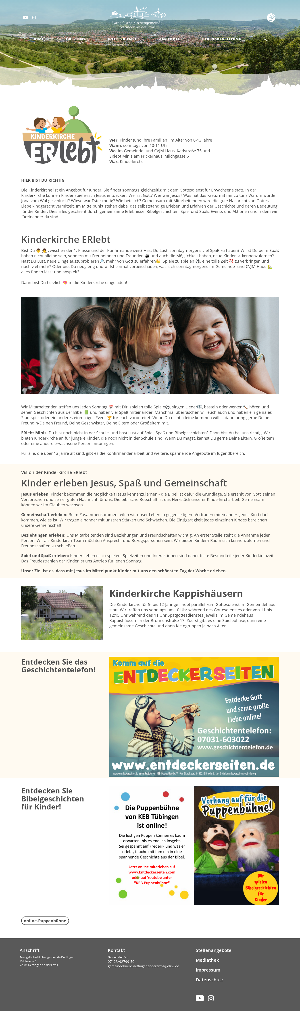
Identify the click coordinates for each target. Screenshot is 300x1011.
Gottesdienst (122, 39)
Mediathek (207, 960)
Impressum (208, 970)
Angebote (169, 39)
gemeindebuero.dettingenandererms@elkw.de (143, 966)
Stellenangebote (213, 950)
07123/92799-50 (121, 961)
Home (38, 39)
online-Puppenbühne (45, 920)
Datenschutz (209, 980)
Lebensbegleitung (222, 39)
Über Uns (76, 39)
